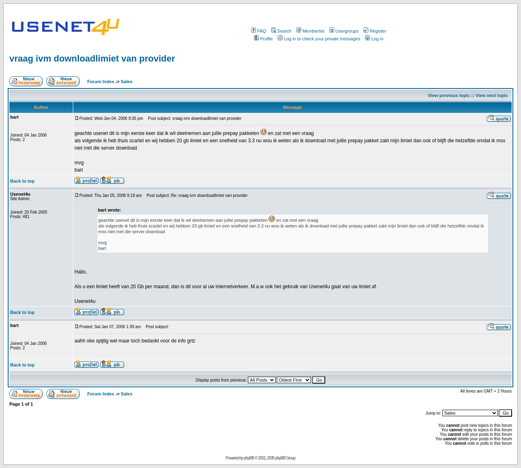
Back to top (22, 181)
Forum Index (100, 81)
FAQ (258, 31)
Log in (374, 38)
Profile (263, 38)
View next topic (491, 95)
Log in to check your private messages (319, 38)
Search (281, 31)
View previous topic (449, 95)
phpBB (249, 458)
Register (374, 31)
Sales (127, 81)
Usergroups (344, 31)
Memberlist (310, 31)
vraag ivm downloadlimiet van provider (92, 58)
